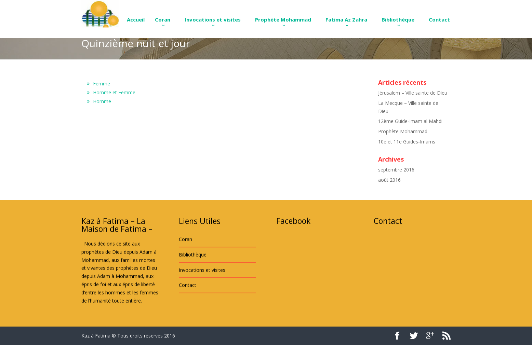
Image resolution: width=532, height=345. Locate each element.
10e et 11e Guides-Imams (406, 141)
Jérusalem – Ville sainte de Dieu (412, 92)
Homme (102, 101)
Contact (439, 19)
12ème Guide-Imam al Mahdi (410, 121)
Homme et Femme (114, 92)
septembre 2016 (396, 169)
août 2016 (389, 180)
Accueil (136, 19)
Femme (101, 83)
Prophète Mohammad (283, 19)
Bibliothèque (398, 19)
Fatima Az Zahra (346, 19)
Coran (162, 19)
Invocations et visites (213, 19)
